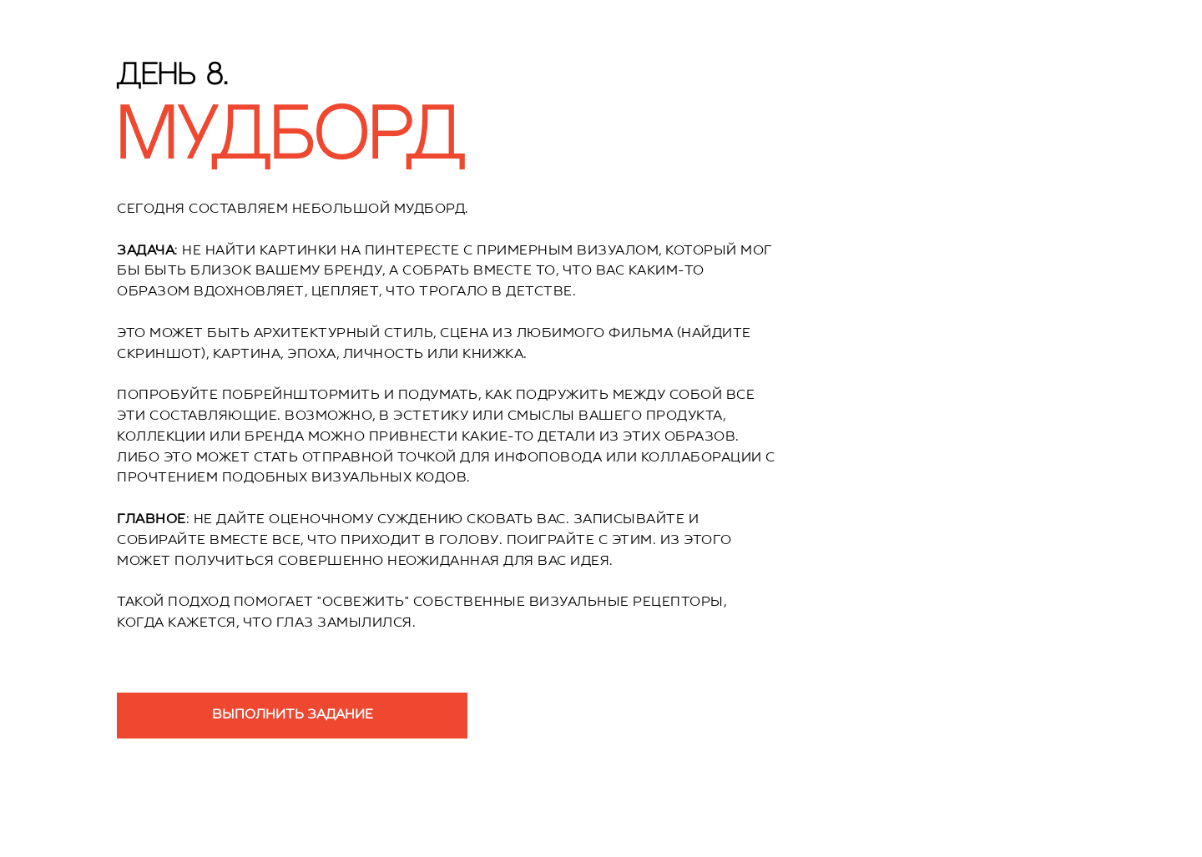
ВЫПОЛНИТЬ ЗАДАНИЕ (292, 715)
